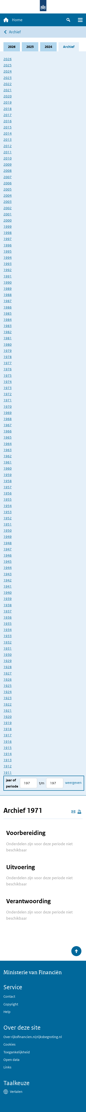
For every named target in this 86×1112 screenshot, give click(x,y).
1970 (7, 406)
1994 (7, 257)
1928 (7, 667)
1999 (7, 226)
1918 (7, 729)
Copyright (10, 1004)
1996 (7, 245)
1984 (7, 319)
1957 (7, 487)
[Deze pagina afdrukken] (79, 812)
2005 (7, 189)
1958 (7, 481)
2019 (7, 102)
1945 (7, 561)
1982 (7, 332)
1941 (7, 586)
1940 (7, 592)
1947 (7, 549)
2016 (7, 121)
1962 (7, 456)
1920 (7, 716)
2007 (7, 177)
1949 (7, 536)
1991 (7, 276)
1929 (7, 661)
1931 (7, 648)
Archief (15, 31)
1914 (7, 754)
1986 (7, 307)
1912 (7, 766)
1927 (7, 673)
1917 (7, 735)
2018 (7, 109)
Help (7, 1012)
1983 (7, 326)
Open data (11, 1059)
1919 (7, 723)
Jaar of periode (12, 783)
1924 (7, 692)
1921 (7, 710)
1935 (7, 623)
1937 (7, 611)
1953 (7, 512)
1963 (7, 450)
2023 (7, 78)
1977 (7, 363)
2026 (11, 46)
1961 (7, 462)
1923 (7, 698)
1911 (7, 772)
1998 (7, 232)
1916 (7, 741)
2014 (7, 133)
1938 (7, 605)
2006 (7, 183)
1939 (7, 599)
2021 (7, 90)
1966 (7, 431)
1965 (7, 437)
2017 (7, 115)
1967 (7, 425)
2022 (7, 84)
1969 (7, 413)
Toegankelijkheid (16, 1052)
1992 (7, 270)
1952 (7, 518)
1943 (7, 574)
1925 (7, 685)
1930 (7, 654)
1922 (7, 704)
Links (7, 1067)
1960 (7, 468)
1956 (7, 493)
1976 (7, 369)
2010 (7, 158)
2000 (7, 220)
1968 (7, 419)
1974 (7, 381)
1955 (7, 499)
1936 (7, 617)
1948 (7, 543)
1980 (7, 344)
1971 (7, 400)
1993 (7, 264)
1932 (7, 642)
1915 (7, 748)
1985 (7, 313)
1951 (7, 524)
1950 (7, 530)
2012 (7, 146)
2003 (7, 201)
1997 (7, 239)
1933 (7, 636)
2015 (7, 127)
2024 (48, 46)
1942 (7, 580)
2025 (30, 46)
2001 (7, 214)
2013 (7, 139)
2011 (7, 152)
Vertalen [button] (16, 1091)
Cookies (9, 1044)
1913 (7, 760)
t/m (41, 783)
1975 (7, 375)
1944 (7, 567)
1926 (7, 679)
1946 (7, 555)
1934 (7, 630)
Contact (9, 996)
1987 (7, 301)
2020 (7, 96)
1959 (7, 475)
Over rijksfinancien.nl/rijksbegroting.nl (32, 1037)
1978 (7, 357)
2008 (7, 170)
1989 (7, 288)
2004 (7, 195)
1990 (7, 282)
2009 (7, 164)
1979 (7, 350)
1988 (7, 295)
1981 (7, 338)
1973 (7, 388)
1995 (7, 251)
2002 (7, 208)
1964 (7, 444)
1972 (7, 394)
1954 (7, 506)
